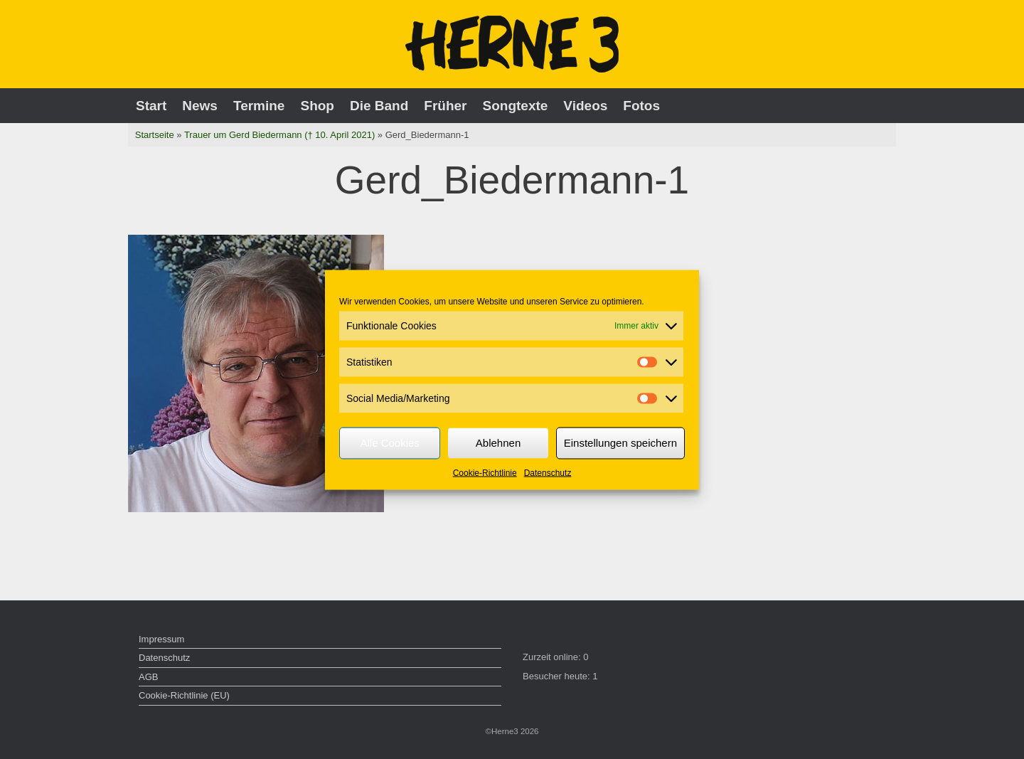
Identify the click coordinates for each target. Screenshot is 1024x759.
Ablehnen (498, 443)
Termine (259, 105)
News (200, 105)
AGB (148, 677)
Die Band (379, 105)
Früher (445, 105)
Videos (585, 105)
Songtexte (515, 105)
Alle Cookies (389, 443)
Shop (317, 105)
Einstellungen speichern (620, 443)
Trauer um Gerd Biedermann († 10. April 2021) (279, 134)
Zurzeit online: (553, 657)
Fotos (641, 105)
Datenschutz (548, 472)
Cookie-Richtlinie (485, 472)
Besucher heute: (557, 676)
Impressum (161, 639)
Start (151, 105)
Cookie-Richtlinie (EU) (184, 695)
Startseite (154, 134)
